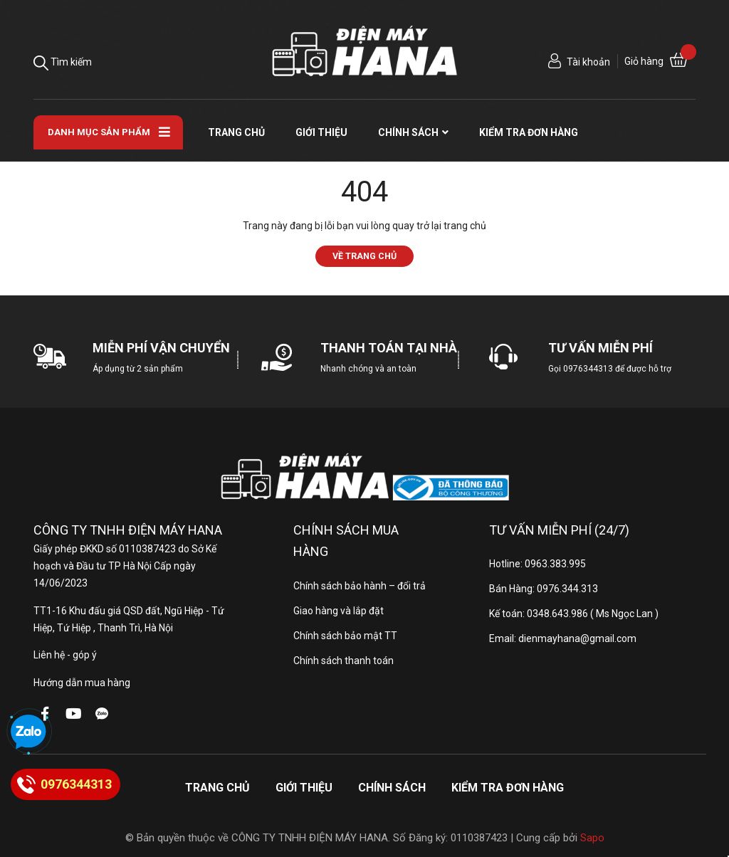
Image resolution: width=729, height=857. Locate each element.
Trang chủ (217, 787)
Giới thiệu (304, 787)
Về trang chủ (364, 256)
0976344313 (588, 369)
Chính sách (392, 787)
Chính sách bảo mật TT (345, 635)
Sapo (592, 837)
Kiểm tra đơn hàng (507, 787)
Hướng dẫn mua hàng (81, 682)
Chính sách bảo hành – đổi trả (359, 586)
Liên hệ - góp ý (65, 655)
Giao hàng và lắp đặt (338, 610)
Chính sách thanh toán (343, 660)
